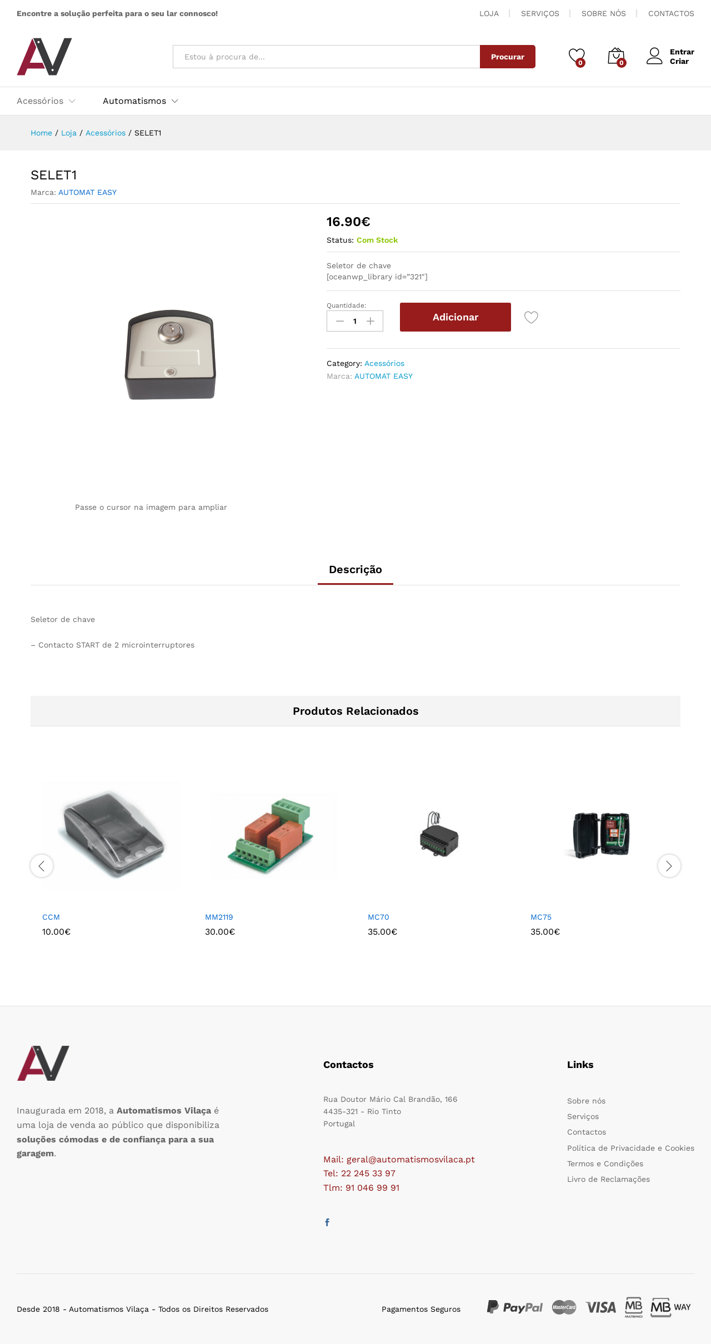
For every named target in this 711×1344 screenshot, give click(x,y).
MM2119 (219, 916)
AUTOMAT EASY (87, 192)
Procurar (507, 56)
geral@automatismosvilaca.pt (411, 1159)
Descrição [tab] (355, 569)
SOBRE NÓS (604, 13)
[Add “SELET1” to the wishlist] (531, 317)
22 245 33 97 (368, 1173)
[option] (112, 866)
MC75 (541, 916)
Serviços (583, 1116)
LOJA (489, 13)
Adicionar (456, 317)
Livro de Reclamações (608, 1179)
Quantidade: (347, 305)
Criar (679, 61)
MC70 (378, 916)
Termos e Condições (605, 1163)
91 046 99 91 (372, 1187)
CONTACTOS (671, 13)
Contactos (586, 1131)
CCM (51, 916)
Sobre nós (586, 1100)
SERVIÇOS (540, 13)
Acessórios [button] (40, 101)
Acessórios (384, 363)
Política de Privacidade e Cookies (630, 1148)
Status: (340, 239)
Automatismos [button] (134, 101)
